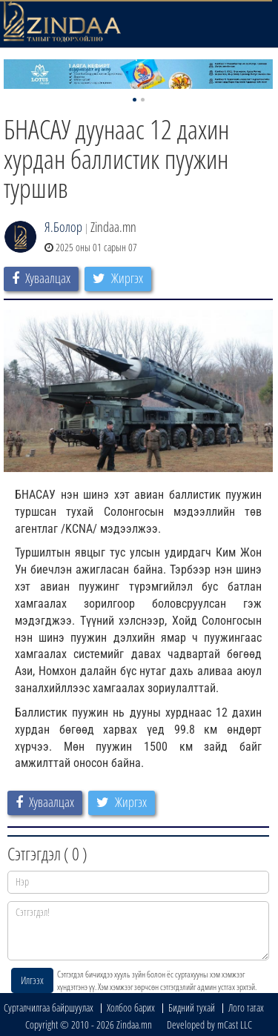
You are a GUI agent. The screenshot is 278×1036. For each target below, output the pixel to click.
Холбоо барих (131, 1007)
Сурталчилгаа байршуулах (48, 1007)
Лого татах (246, 1007)
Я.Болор (63, 227)
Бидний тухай (191, 1007)
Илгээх (32, 980)
